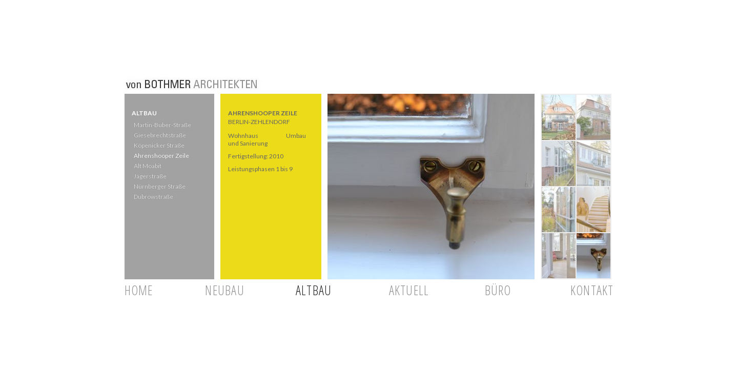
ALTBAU (314, 290)
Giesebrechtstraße (159, 135)
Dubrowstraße (153, 196)
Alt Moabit (147, 166)
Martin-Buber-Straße (162, 125)
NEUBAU (224, 290)
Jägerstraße (150, 176)
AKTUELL (409, 290)
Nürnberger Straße (159, 186)
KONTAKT (592, 290)
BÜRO (498, 290)
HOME (139, 290)
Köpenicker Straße (159, 145)
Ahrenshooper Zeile (161, 155)
